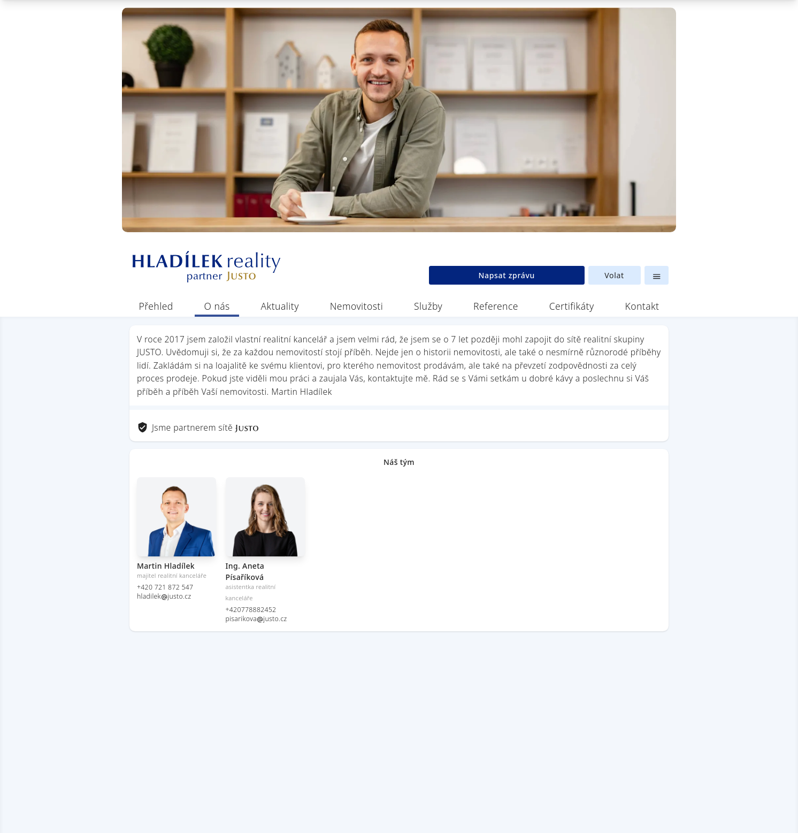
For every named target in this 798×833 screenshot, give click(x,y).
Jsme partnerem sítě (198, 427)
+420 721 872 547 (165, 587)
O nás (217, 306)
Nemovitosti (356, 306)
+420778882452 (251, 609)
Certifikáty (571, 306)
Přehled (156, 306)
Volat (614, 275)
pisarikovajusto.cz (256, 618)
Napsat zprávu (506, 275)
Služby (428, 306)
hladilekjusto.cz (164, 596)
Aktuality (280, 306)
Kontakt (642, 306)
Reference (495, 306)
